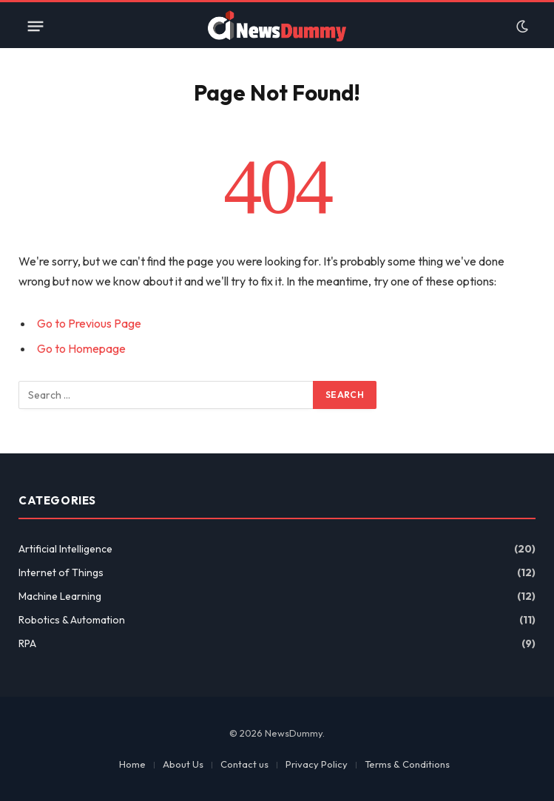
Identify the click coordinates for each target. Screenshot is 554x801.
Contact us (244, 764)
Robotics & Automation (71, 619)
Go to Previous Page (89, 323)
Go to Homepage (81, 348)
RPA (27, 643)
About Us (183, 764)
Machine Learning (59, 596)
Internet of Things (61, 572)
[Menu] (35, 26)
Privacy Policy (317, 764)
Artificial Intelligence (65, 548)
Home (132, 764)
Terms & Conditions (407, 764)
